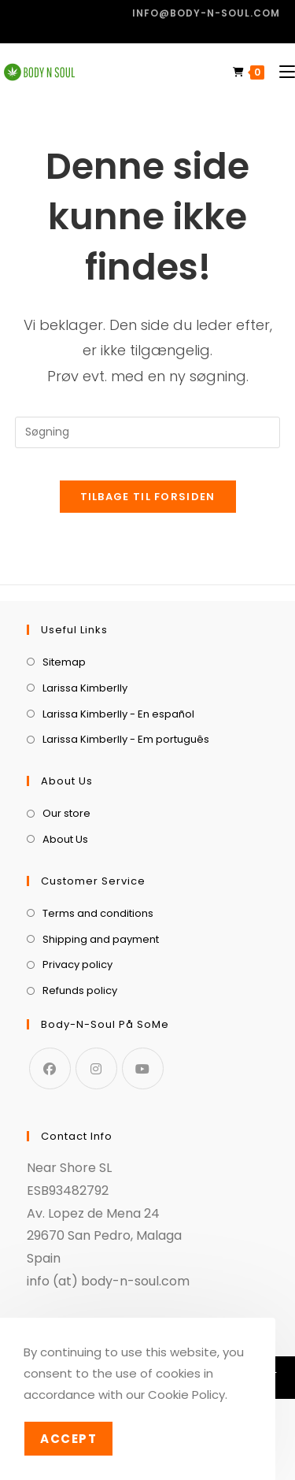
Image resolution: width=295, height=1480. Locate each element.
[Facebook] (50, 1068)
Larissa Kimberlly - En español (118, 714)
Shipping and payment (100, 939)
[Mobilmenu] (281, 72)
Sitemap (64, 662)
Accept (68, 1438)
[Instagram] (96, 1068)
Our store (66, 813)
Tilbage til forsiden (148, 496)
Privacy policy (77, 964)
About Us (65, 839)
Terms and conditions (97, 913)
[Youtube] (143, 1068)
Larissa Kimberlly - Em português (125, 739)
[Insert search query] (148, 432)
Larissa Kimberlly (84, 688)
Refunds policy (79, 990)
